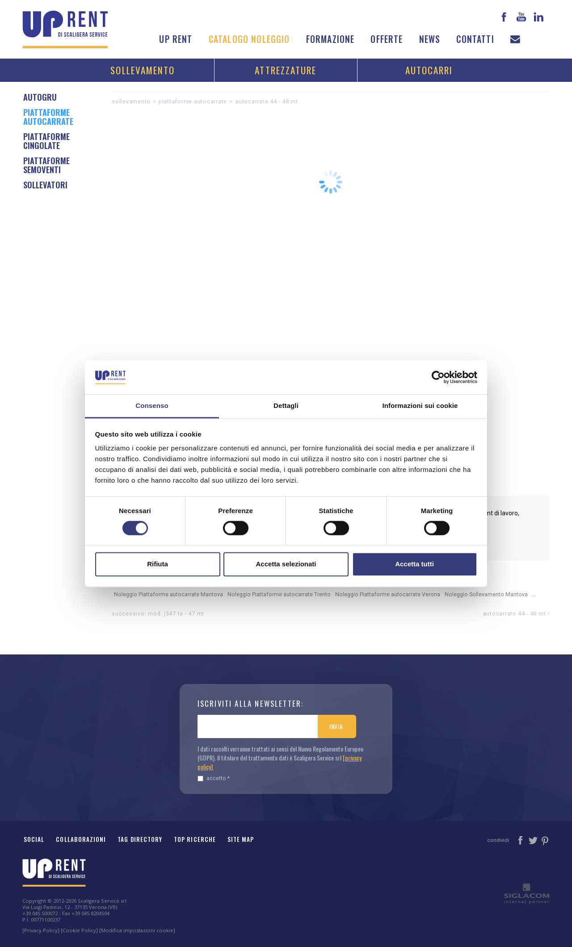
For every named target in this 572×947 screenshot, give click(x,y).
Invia (336, 726)
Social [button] (34, 839)
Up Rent (175, 39)
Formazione (330, 39)
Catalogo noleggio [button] (249, 39)
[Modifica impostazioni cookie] (137, 930)
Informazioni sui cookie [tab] (420, 406)
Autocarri (429, 70)
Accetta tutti (414, 564)
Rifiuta (157, 564)
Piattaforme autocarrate (193, 101)
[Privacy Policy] (40, 930)
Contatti (475, 39)
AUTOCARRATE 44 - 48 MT (266, 101)
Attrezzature (285, 70)
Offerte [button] (386, 39)
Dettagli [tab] (286, 406)
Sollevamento (142, 70)
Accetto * (214, 778)
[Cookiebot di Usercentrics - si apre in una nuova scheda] (438, 377)
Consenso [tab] (151, 406)
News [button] (430, 39)
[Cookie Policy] (79, 930)
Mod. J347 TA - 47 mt (176, 613)
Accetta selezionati (286, 564)
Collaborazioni (81, 839)
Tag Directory (140, 839)
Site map (240, 839)
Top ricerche (195, 839)
